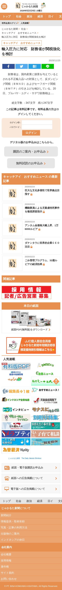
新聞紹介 (6, 515)
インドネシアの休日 (13, 539)
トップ (7, 16)
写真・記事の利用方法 (14, 527)
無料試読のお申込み (29, 163)
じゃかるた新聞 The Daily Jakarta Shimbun (24, 458)
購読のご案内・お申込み (29, 151)
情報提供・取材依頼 (13, 521)
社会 (18, 16)
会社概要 (6, 554)
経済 (40, 16)
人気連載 (25, 23)
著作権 (5, 566)
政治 (29, 16)
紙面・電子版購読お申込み (23, 468)
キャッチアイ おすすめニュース (21, 43)
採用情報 (6, 560)
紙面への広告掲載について (23, 478)
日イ (51, 16)
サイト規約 (7, 572)
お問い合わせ (9, 578)
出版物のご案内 (10, 533)
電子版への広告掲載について (24, 489)
